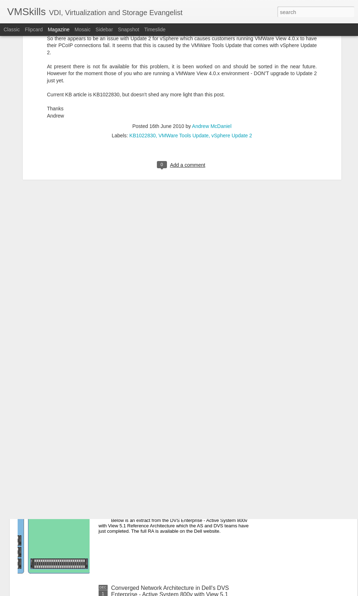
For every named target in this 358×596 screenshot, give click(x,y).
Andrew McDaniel (212, 44)
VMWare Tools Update (184, 53)
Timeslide (155, 29)
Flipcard (34, 29)
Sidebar (104, 29)
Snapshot (128, 29)
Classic (12, 29)
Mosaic (82, 29)
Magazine (59, 29)
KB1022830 (143, 53)
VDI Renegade (130, 425)
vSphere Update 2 (232, 53)
